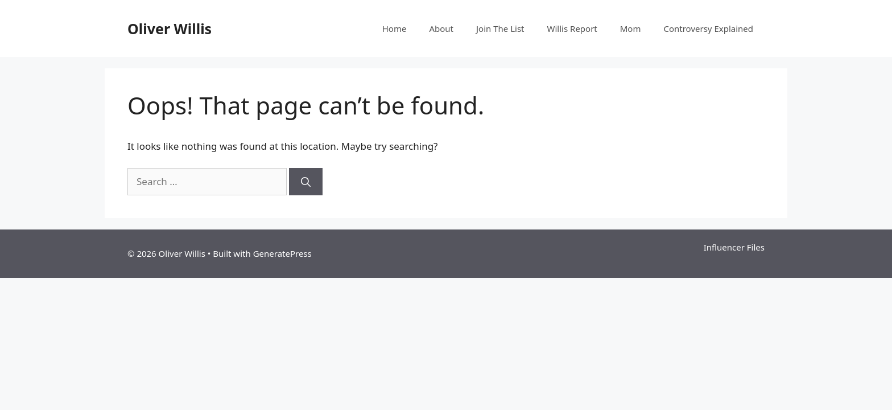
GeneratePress (282, 253)
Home (394, 28)
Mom (630, 28)
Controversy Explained (708, 28)
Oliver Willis (169, 28)
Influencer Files (734, 247)
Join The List (500, 28)
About (441, 28)
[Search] (306, 181)
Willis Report (572, 28)
